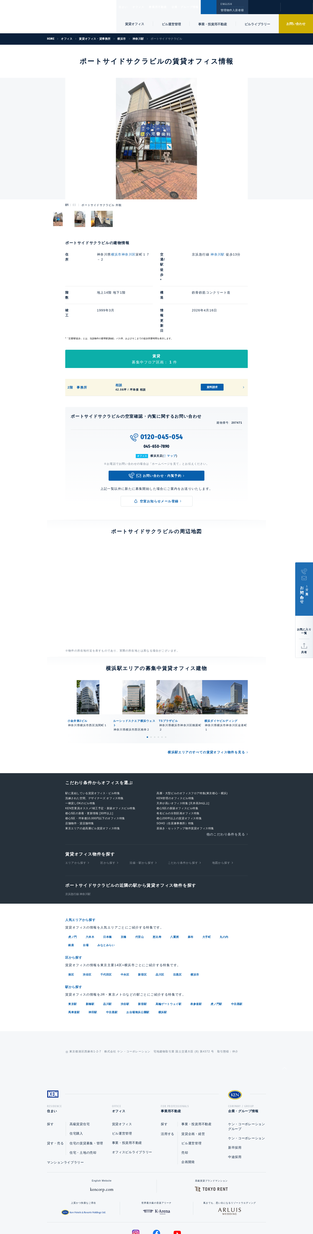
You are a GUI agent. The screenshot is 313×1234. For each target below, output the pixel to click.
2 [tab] (151, 691)
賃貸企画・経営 (193, 1088)
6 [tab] (165, 691)
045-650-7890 (156, 400)
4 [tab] (158, 691)
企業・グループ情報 (198, 7)
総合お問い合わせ (111, 1216)
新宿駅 (142, 956)
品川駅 (107, 956)
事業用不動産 (168, 7)
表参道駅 (196, 956)
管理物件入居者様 (232, 10)
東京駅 (72, 956)
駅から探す (75, 940)
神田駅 (93, 964)
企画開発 (188, 1116)
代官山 (139, 890)
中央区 (125, 927)
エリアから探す (75, 816)
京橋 (123, 890)
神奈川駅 (218, 254)
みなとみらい (106, 898)
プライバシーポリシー (149, 1216)
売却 (184, 1107)
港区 (71, 927)
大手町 (206, 890)
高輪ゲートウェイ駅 (168, 956)
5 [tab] (162, 691)
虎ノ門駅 (216, 956)
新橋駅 (90, 956)
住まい (125, 7)
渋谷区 (87, 927)
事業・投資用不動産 (212, 24)
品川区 (160, 927)
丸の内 (224, 890)
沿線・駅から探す (142, 816)
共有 (304, 652)
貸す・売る (55, 1097)
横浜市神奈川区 (123, 254)
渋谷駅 (125, 956)
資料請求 (212, 341)
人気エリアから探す (83, 874)
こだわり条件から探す (183, 816)
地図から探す (221, 816)
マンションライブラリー (65, 1117)
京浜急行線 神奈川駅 (78, 848)
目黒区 (177, 927)
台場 (86, 898)
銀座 (71, 898)
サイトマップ (206, 1216)
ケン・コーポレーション (246, 1092)
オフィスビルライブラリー (132, 1106)
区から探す (107, 816)
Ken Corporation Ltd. (44, 17)
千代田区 (106, 927)
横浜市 (194, 927)
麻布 (190, 890)
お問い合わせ (295, 24)
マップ (171, 410)
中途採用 (235, 1111)
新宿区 (142, 927)
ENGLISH (226, 4)
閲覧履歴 (264, 10)
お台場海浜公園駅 (137, 964)
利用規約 (181, 1216)
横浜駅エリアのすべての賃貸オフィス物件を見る (206, 706)
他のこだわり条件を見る (225, 788)
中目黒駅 (237, 956)
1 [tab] (147, 691)
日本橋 (107, 890)
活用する (167, 1088)
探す (50, 1078)
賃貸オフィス (122, 1078)
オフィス (144, 7)
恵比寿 (157, 890)
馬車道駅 (74, 964)
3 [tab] (154, 691)
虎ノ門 (72, 890)
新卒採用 (235, 1102)
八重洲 (174, 890)
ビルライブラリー (257, 24)
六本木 (90, 890)
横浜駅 (162, 964)
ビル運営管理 (171, 24)
